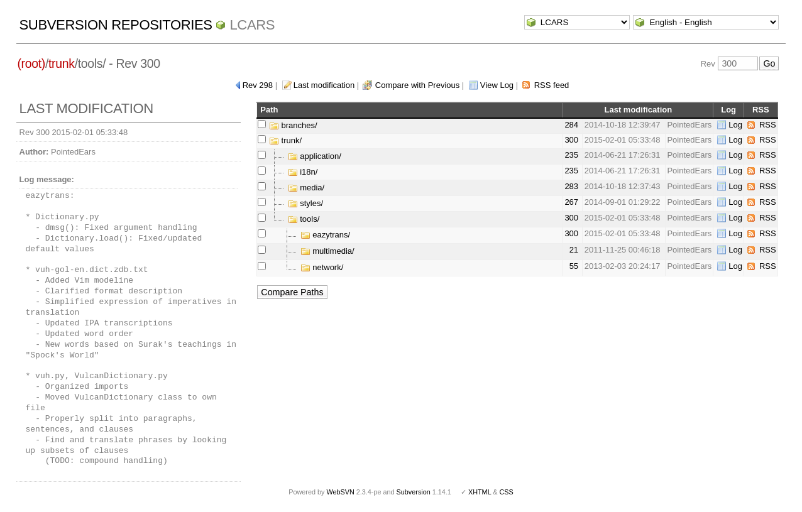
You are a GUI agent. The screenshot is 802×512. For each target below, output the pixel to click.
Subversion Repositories (115, 25)
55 (573, 266)
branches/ (293, 125)
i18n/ (303, 172)
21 (573, 249)
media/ (306, 187)
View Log (497, 85)
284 (571, 124)
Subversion (414, 492)
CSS (507, 492)
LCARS (252, 25)
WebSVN (340, 492)
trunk (61, 63)
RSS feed (551, 85)
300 (571, 139)
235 (571, 155)
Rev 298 (258, 85)
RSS (767, 124)
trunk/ (285, 140)
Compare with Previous (417, 85)
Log (735, 124)
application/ (314, 156)
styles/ (305, 203)
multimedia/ (327, 251)
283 (571, 186)
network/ (322, 267)
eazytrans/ (325, 234)
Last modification (324, 85)
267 (571, 202)
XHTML (479, 492)
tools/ (304, 219)
